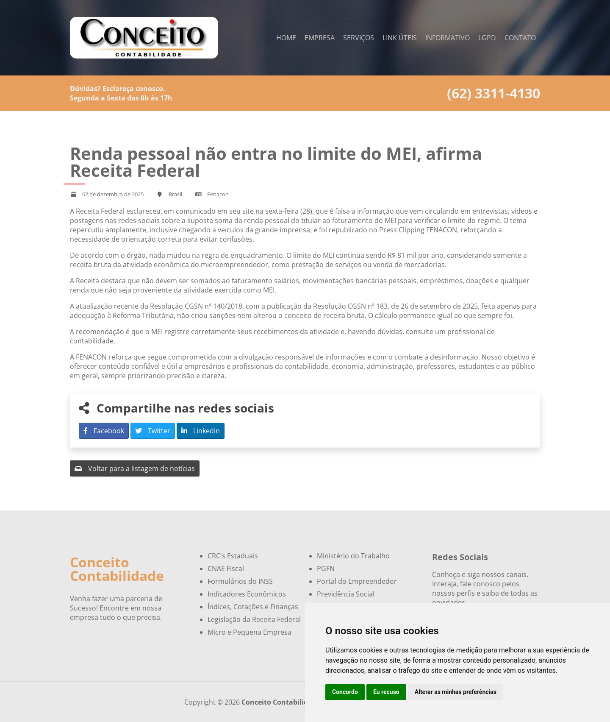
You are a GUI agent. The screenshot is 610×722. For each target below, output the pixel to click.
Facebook (103, 430)
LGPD (487, 37)
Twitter (152, 430)
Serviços (358, 37)
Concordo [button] (345, 692)
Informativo (447, 37)
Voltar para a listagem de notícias (135, 468)
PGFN (326, 568)
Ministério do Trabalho (353, 555)
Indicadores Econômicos (247, 594)
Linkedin (200, 430)
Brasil (175, 194)
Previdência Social (345, 594)
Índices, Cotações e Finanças (253, 606)
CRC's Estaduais (233, 555)
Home (286, 37)
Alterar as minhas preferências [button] (455, 692)
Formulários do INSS (240, 581)
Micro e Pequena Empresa (249, 632)
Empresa (320, 37)
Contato (520, 37)
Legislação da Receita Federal (254, 619)
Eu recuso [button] (386, 692)
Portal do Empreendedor (357, 581)
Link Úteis (400, 37)
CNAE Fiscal (226, 568)
